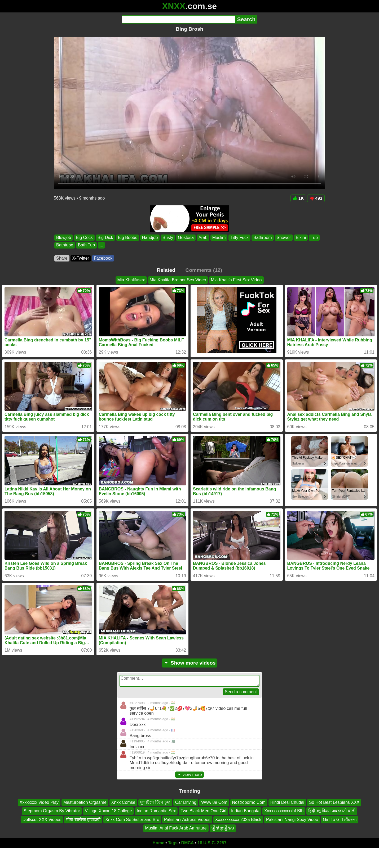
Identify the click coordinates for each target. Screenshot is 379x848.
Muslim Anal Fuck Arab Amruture (175, 828)
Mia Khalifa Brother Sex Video (178, 280)
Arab (203, 237)
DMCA (187, 843)
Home (158, 843)
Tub (314, 237)
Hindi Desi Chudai (287, 802)
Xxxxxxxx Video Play (39, 802)
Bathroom (262, 237)
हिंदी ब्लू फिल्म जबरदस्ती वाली (331, 811)
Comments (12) (204, 270)
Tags (173, 843)
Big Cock (84, 237)
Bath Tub (86, 245)
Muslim (219, 237)
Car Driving (185, 802)
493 (316, 198)
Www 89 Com (214, 802)
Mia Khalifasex (131, 280)
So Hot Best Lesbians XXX (334, 802)
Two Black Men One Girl (203, 811)
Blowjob (63, 237)
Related (166, 270)
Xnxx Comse (123, 802)
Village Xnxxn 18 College (108, 811)
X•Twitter (80, 258)
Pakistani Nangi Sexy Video (292, 819)
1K (298, 198)
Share (62, 258)
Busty (167, 237)
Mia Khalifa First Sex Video (236, 280)
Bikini (301, 237)
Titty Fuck (239, 237)
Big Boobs (127, 237)
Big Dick (105, 237)
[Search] (178, 19)
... (101, 245)
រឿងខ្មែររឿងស (222, 828)
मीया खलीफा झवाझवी (83, 819)
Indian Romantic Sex (156, 811)
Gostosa (186, 237)
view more (189, 774)
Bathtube (64, 245)
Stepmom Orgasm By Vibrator (52, 811)
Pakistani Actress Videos (187, 819)
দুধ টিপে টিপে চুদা (155, 802)
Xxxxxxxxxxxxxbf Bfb (283, 811)
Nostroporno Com (249, 802)
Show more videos (190, 663)
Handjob (150, 237)
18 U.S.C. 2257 (211, 843)
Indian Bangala (245, 811)
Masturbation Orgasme (85, 802)
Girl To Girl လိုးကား (339, 819)
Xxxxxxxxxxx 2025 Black (238, 819)
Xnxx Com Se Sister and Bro (132, 819)
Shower (284, 237)
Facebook (103, 258)
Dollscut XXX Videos (42, 819)
